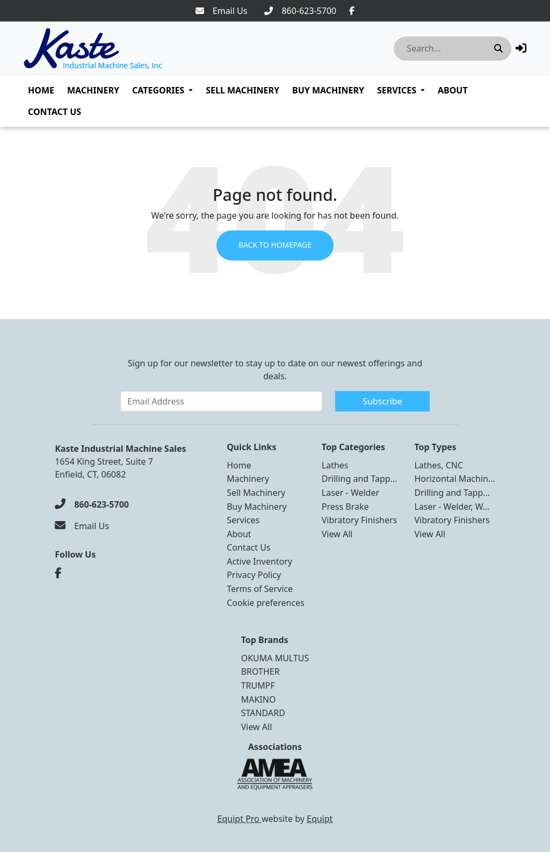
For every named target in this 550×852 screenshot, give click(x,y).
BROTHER (260, 671)
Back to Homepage (275, 246)
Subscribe (382, 401)
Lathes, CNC (438, 465)
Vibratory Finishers (359, 520)
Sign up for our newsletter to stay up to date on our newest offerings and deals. (275, 369)
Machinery (93, 90)
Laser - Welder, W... (451, 506)
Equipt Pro (240, 819)
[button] (521, 48)
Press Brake (345, 506)
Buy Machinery (328, 90)
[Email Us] (222, 11)
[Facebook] (351, 11)
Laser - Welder (350, 493)
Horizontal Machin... (454, 479)
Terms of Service (260, 589)
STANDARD (263, 713)
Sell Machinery (242, 90)
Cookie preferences (266, 603)
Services (396, 90)
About (453, 90)
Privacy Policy (254, 575)
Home (41, 90)
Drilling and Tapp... (359, 479)
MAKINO (258, 699)
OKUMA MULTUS (275, 658)
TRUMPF (258, 685)
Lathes (335, 465)
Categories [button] (158, 90)
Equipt (319, 819)
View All (337, 534)
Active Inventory (259, 561)
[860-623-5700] (300, 11)
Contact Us (54, 112)
